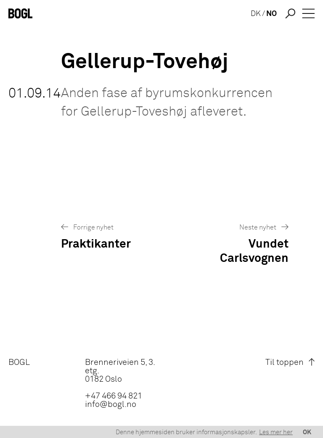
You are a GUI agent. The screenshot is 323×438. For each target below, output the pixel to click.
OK (307, 432)
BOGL (19, 362)
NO (271, 14)
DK (256, 14)
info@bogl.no (110, 404)
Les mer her (276, 432)
